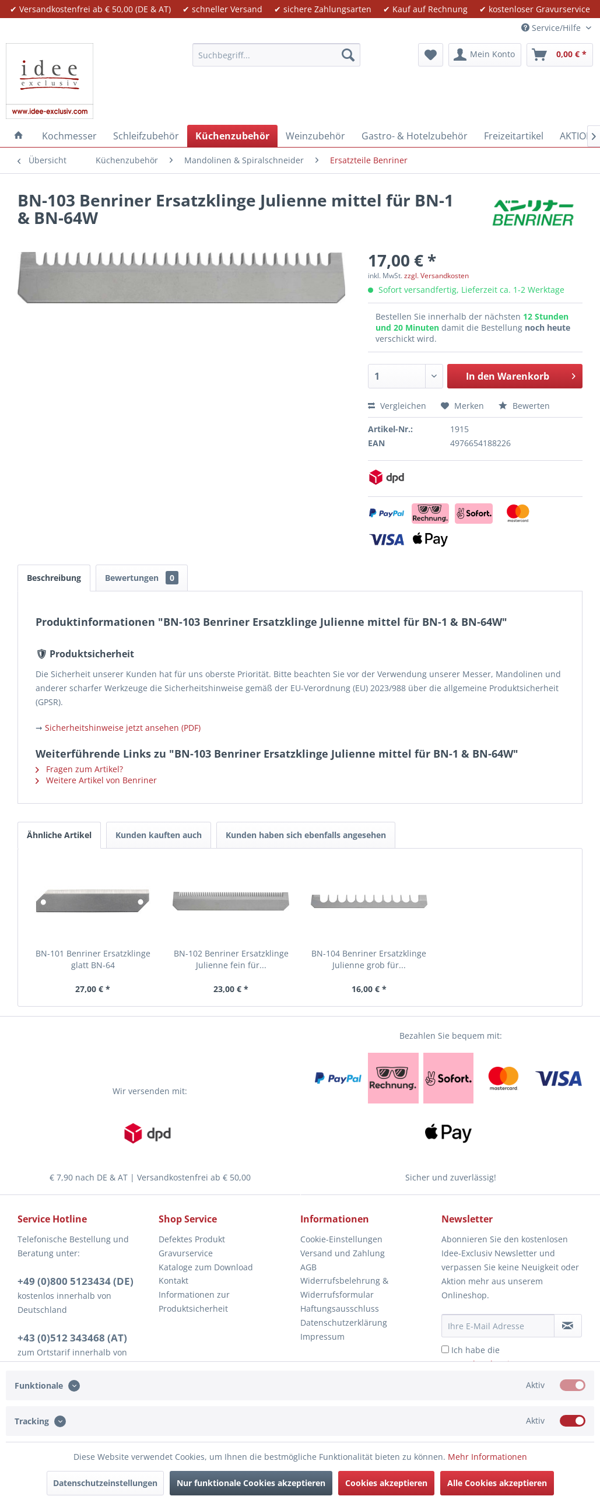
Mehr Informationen (487, 1456)
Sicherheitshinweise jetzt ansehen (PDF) (123, 727)
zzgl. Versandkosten (436, 276)
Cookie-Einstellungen (341, 1239)
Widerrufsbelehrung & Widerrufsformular (344, 1287)
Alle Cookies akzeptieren (497, 1482)
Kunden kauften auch (158, 834)
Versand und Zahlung (342, 1253)
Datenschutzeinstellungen (105, 1482)
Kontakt (173, 1280)
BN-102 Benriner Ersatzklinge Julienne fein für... (231, 959)
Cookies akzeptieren (386, 1482)
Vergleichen (397, 405)
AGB (308, 1267)
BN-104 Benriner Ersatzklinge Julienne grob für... (368, 959)
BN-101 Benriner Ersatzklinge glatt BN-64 (93, 959)
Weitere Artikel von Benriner (96, 780)
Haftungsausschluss (339, 1308)
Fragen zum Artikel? (79, 769)
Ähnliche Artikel (59, 834)
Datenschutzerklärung (343, 1322)
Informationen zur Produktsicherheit (194, 1301)
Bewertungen (141, 577)
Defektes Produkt (192, 1239)
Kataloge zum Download (206, 1267)
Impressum (322, 1336)
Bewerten (524, 405)
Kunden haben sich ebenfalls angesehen (306, 834)
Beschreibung (54, 577)
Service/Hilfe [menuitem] (552, 27)
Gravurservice (186, 1253)
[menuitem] (276, 54)
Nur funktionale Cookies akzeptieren (251, 1482)
